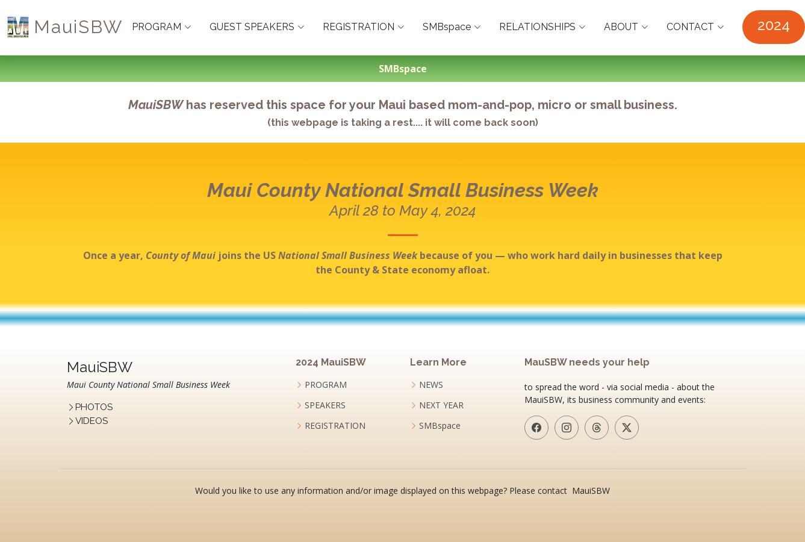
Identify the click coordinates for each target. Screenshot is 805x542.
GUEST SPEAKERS (257, 27)
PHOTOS (94, 407)
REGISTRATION (364, 27)
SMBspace (452, 27)
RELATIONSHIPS (542, 27)
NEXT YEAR (441, 405)
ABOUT (626, 27)
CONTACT (695, 27)
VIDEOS (91, 421)
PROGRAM (161, 27)
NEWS (431, 385)
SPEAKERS (325, 405)
